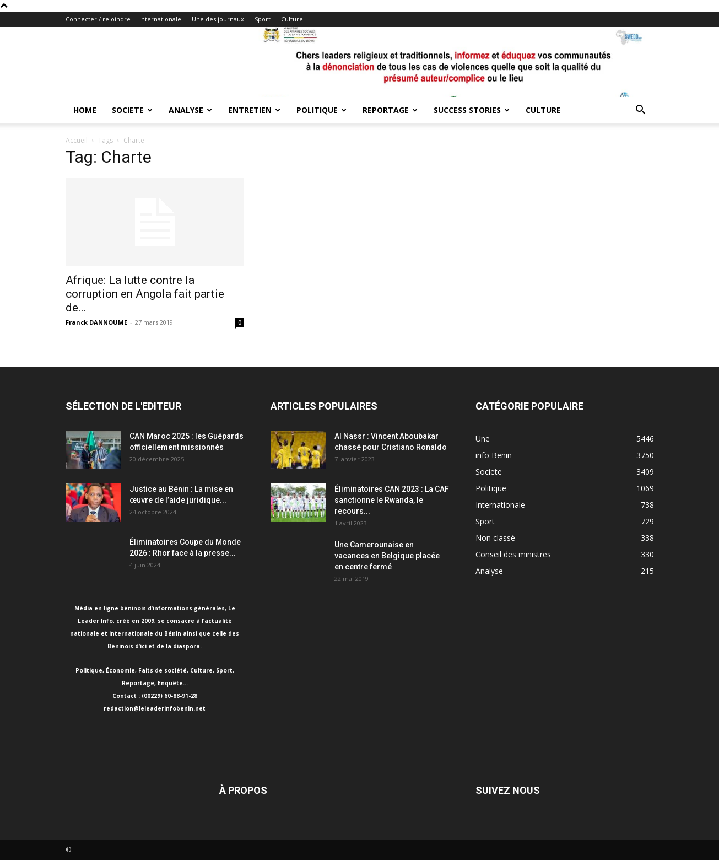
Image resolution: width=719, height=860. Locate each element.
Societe (132, 110)
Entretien (254, 110)
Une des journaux (218, 19)
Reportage (390, 110)
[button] (641, 111)
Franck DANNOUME (96, 322)
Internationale (160, 19)
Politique (321, 110)
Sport (263, 19)
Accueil (77, 140)
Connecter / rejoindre (98, 19)
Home (84, 110)
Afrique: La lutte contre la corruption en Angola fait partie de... (145, 293)
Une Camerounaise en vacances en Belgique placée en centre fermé (387, 555)
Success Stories (472, 110)
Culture (292, 19)
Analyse (190, 110)
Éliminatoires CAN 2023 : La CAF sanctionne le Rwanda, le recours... (391, 500)
